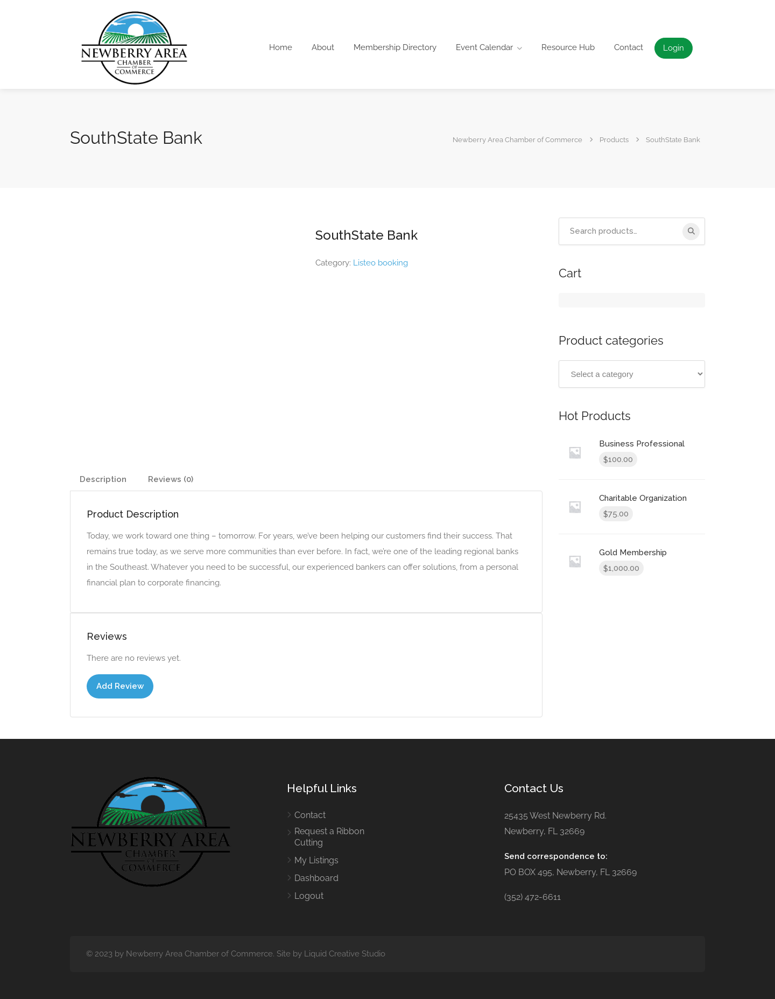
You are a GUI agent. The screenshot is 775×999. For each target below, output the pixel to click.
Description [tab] (103, 479)
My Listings (316, 860)
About (323, 47)
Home (280, 47)
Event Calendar (484, 47)
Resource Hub (568, 47)
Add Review (120, 686)
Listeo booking (380, 263)
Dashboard (316, 878)
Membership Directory (395, 47)
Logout (308, 896)
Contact (628, 47)
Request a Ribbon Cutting (329, 837)
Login (673, 48)
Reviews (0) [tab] (170, 479)
